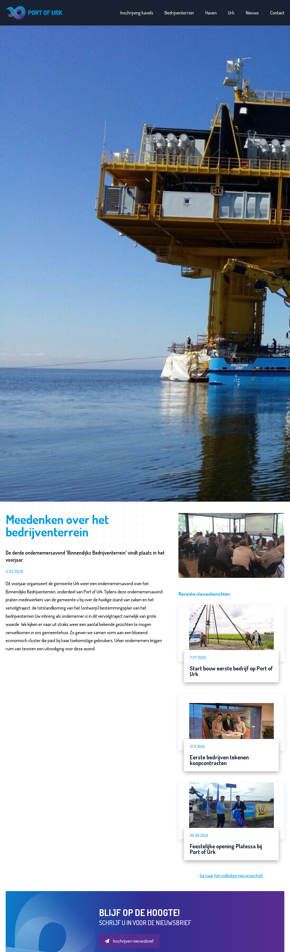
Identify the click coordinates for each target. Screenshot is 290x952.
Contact (277, 13)
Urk (231, 13)
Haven (211, 13)
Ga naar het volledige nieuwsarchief (231, 875)
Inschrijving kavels (136, 13)
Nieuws (252, 13)
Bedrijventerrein (179, 13)
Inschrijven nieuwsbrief (129, 941)
